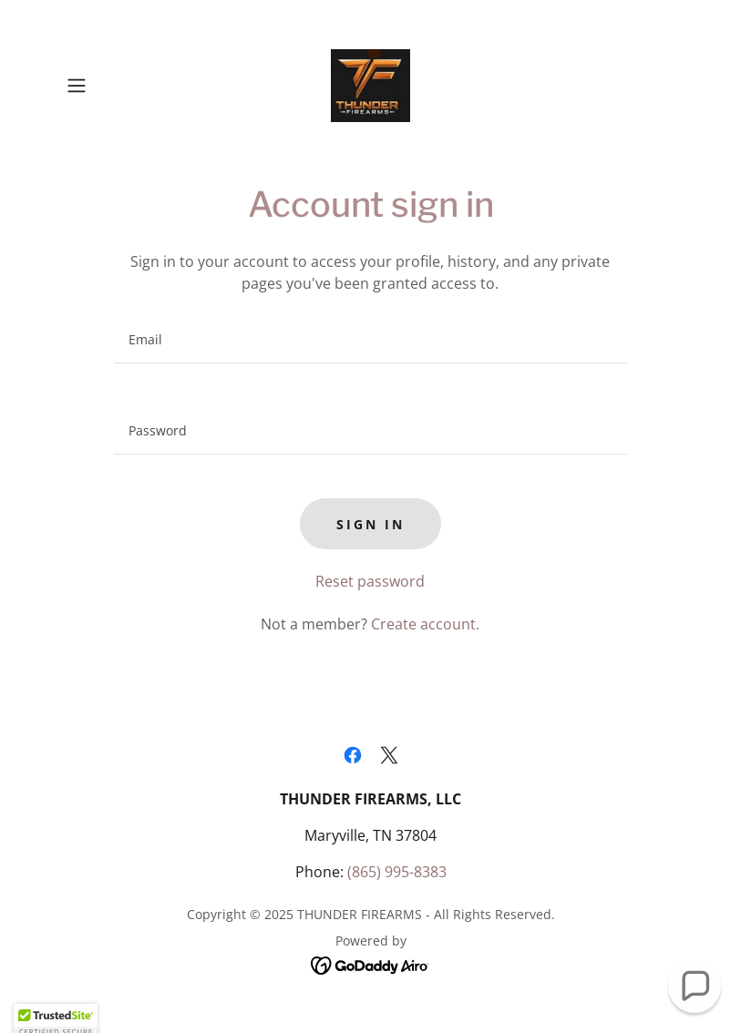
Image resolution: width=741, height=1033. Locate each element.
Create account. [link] (425, 624)
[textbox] (370, 339)
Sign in (370, 524)
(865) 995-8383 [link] (397, 872)
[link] (371, 85)
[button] (105, 85)
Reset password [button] (370, 581)
